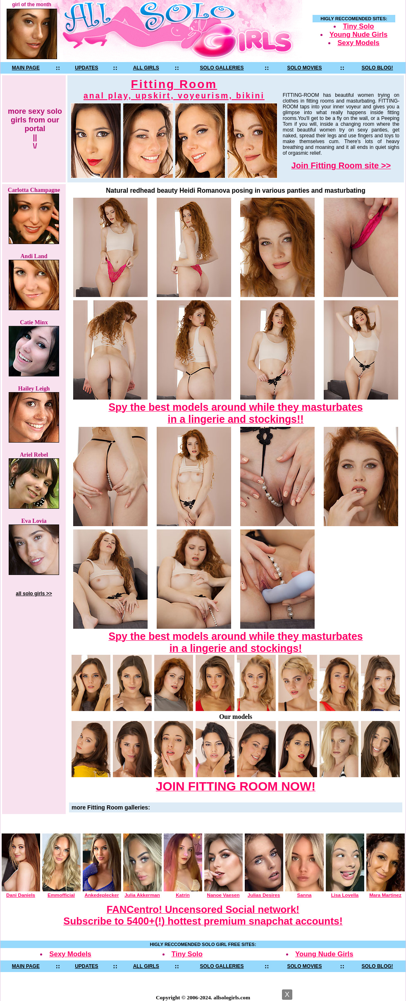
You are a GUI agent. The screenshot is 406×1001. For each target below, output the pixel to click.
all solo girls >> (34, 593)
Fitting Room (174, 89)
